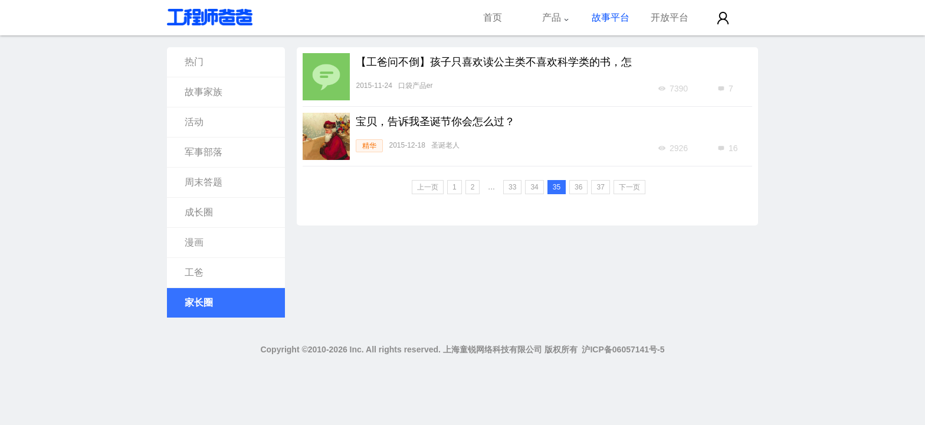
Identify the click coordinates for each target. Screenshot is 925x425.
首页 (492, 17)
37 (600, 187)
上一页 (427, 187)
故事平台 (610, 17)
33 (512, 187)
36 (578, 187)
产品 (555, 17)
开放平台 (669, 17)
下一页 (629, 187)
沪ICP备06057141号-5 (623, 349)
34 (534, 187)
